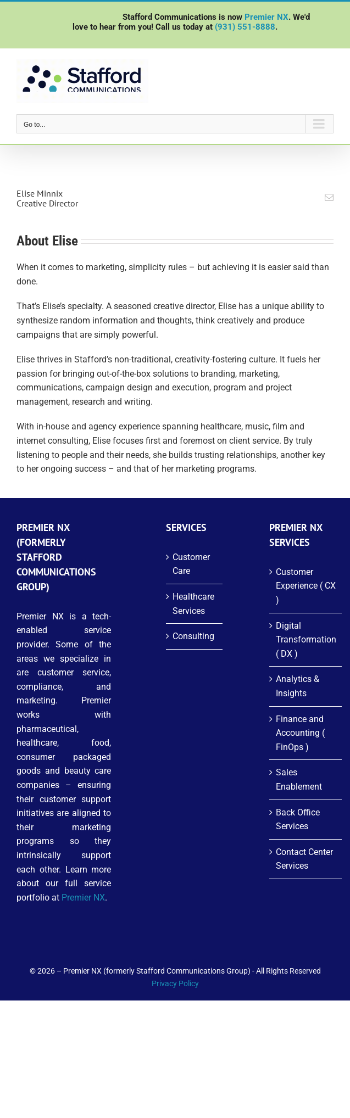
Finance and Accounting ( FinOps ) (300, 733)
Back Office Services (298, 819)
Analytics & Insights (297, 686)
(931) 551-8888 (245, 27)
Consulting (193, 636)
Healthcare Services (193, 603)
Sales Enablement (299, 779)
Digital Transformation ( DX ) (306, 640)
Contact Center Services (304, 859)
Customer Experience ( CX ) (306, 586)
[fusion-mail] (329, 197)
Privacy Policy (175, 983)
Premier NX (266, 17)
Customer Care (191, 564)
